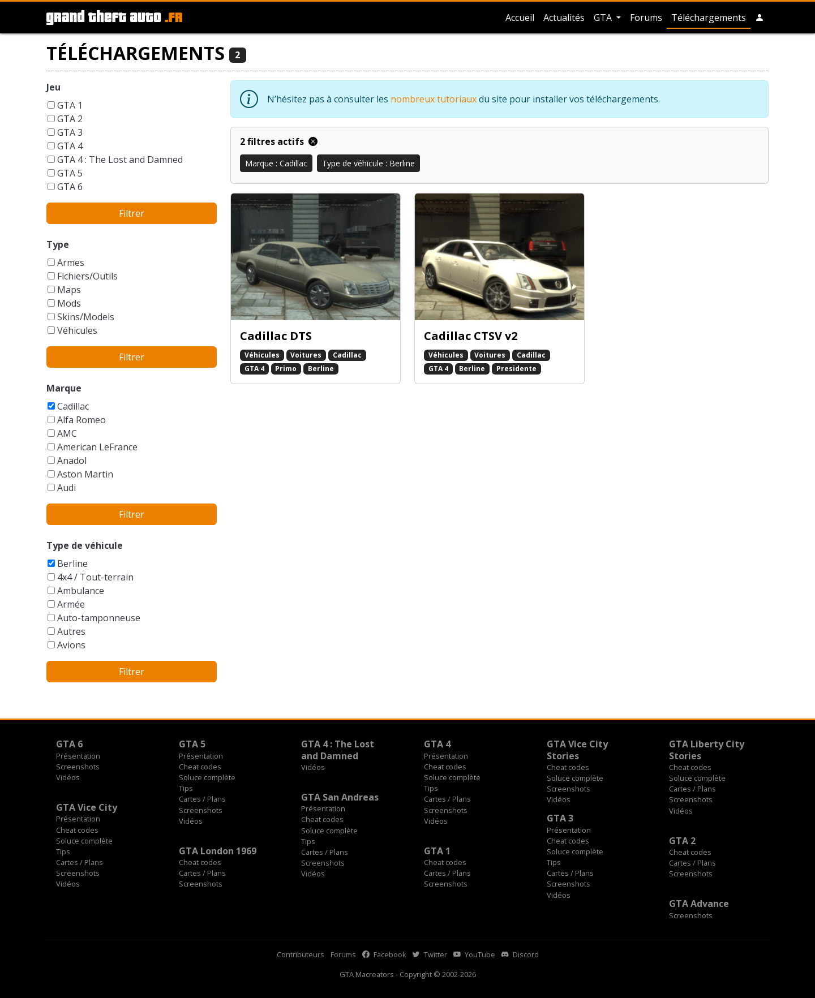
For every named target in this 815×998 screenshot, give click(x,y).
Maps (69, 289)
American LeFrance (97, 447)
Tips (186, 788)
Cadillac (73, 406)
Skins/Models (85, 317)
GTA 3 (70, 132)
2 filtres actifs (279, 141)
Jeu (53, 87)
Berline (72, 563)
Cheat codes (200, 767)
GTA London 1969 (217, 851)
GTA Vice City (86, 807)
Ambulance (80, 590)
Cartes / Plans (202, 799)
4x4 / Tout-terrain (95, 577)
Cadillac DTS (276, 335)
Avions (71, 645)
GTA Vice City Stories (577, 750)
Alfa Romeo (81, 420)
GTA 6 (70, 186)
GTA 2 (70, 119)
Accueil (519, 17)
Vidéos (68, 777)
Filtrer (131, 213)
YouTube (474, 954)
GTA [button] (604, 17)
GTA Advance (699, 903)
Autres (71, 631)
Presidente (516, 368)
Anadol (72, 460)
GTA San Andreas (340, 797)
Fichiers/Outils (87, 276)
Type (57, 244)
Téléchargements (708, 17)
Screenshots (78, 767)
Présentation (78, 756)
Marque (64, 388)
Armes (70, 262)
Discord (520, 954)
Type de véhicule (84, 545)
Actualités (564, 17)
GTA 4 (70, 146)
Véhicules (77, 330)
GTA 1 (70, 105)
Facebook (384, 954)
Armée (71, 604)
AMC (67, 433)
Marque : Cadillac (276, 163)
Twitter (430, 954)
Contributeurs (300, 954)
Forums (646, 17)
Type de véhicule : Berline (368, 163)
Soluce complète (207, 777)
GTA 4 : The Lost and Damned (120, 159)
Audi (66, 487)
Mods (69, 303)
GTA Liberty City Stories (706, 750)
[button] (759, 17)
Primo (286, 368)
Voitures (305, 355)
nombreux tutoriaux (434, 99)
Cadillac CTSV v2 (470, 335)
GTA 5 (70, 173)
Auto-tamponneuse (98, 618)
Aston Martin (85, 474)
